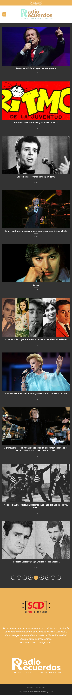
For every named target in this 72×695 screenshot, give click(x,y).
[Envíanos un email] (40, 3)
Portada (30, 688)
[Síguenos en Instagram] (36, 3)
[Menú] (4, 14)
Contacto (40, 688)
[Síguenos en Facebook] (32, 3)
